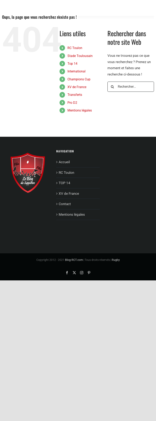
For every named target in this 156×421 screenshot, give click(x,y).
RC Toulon (74, 48)
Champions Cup (78, 79)
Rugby (116, 259)
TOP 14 (64, 183)
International (76, 71)
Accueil (64, 162)
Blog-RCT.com (74, 259)
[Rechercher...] (130, 87)
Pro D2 (72, 103)
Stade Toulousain (80, 56)
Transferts (74, 95)
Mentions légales (79, 110)
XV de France (76, 87)
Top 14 (72, 64)
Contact (65, 204)
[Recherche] (112, 87)
